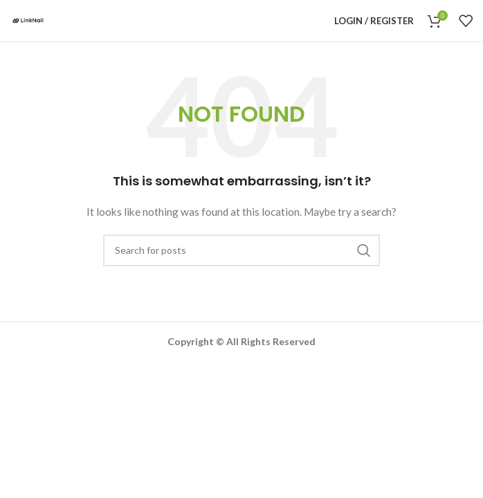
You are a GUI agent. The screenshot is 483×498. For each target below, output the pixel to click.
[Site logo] (27, 20)
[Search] (241, 250)
